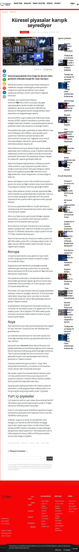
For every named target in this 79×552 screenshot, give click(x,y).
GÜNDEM (44, 516)
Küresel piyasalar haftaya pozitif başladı (68, 120)
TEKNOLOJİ (45, 526)
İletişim (32, 527)
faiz (44, 141)
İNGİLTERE (18, 3)
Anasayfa (5, 12)
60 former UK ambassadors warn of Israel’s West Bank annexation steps (69, 208)
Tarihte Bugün (57, 517)
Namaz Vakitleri (57, 507)
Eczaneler (58, 511)
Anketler (71, 504)
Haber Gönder (5, 536)
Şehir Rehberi (59, 526)
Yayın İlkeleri (5, 521)
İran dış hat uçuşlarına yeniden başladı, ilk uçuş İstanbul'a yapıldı (68, 257)
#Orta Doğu (45, 443)
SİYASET (57, 3)
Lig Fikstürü (58, 513)
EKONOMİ (13, 12)
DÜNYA (50, 3)
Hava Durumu (59, 501)
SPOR (43, 521)
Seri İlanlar (58, 523)
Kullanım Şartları (6, 531)
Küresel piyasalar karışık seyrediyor (68, 47)
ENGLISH (27, 3)
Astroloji (71, 511)
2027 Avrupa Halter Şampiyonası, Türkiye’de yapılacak (69, 106)
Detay (58, 550)
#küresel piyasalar (14, 443)
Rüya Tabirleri (73, 509)
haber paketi (4, 550)
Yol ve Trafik (59, 504)
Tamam (66, 550)
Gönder (49, 458)
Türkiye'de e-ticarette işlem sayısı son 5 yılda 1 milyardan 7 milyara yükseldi (69, 62)
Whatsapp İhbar (6, 533)
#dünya (32, 443)
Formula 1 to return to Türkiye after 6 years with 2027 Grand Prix (69, 188)
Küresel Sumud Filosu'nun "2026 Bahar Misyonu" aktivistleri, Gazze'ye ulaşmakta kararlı (69, 312)
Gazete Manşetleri (58, 529)
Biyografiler (72, 506)
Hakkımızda (5, 518)
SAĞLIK (43, 524)
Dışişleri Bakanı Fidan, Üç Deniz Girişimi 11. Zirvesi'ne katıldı (68, 276)
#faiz (37, 443)
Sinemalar (58, 521)
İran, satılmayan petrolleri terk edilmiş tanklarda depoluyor (69, 135)
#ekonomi (24, 443)
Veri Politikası (5, 524)
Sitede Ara (72, 501)
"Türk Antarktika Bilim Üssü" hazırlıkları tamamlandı (69, 293)
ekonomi (25, 345)
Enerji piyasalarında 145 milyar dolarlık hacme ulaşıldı (69, 163)
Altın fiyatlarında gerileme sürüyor (69, 149)
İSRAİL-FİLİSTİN (39, 3)
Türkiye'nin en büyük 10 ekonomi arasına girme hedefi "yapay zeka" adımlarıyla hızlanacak (69, 85)
